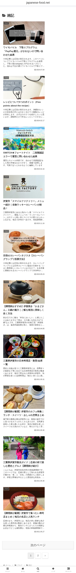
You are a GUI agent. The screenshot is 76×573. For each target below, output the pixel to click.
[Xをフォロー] (36, 383)
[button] (71, 316)
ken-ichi (38, 360)
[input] (38, 316)
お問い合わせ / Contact (38, 555)
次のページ (38, 277)
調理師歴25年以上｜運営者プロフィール (62, 556)
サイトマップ (38, 562)
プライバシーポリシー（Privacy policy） (13, 556)
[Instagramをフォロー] (40, 383)
